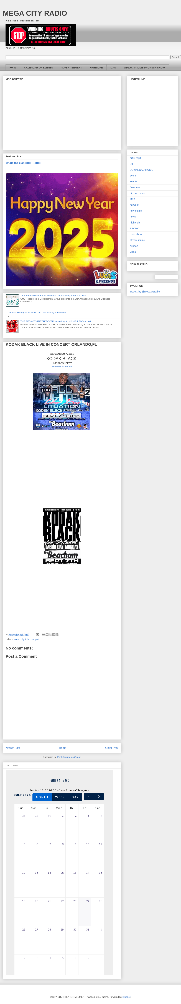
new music (136, 210)
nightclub (25, 639)
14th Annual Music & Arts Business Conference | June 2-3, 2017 (53, 295)
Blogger (126, 997)
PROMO (134, 228)
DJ (131, 164)
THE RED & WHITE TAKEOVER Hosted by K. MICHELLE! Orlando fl (55, 321)
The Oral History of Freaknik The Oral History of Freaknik (36, 312)
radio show (136, 234)
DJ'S (113, 67)
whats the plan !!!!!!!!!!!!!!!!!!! (24, 162)
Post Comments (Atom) (69, 757)
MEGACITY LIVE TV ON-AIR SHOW (144, 67)
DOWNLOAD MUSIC (141, 169)
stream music (137, 240)
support (35, 639)
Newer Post (13, 747)
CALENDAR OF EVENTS (38, 67)
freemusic (135, 187)
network (134, 204)
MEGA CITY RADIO (35, 13)
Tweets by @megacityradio (145, 291)
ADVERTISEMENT (71, 67)
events (133, 181)
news (133, 216)
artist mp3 (135, 158)
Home (12, 67)
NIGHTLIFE (96, 67)
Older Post (111, 747)
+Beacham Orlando (62, 366)
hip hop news (137, 193)
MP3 (132, 199)
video (133, 251)
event (17, 639)
